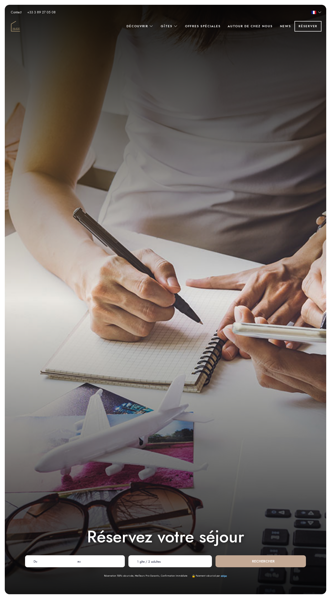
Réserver (308, 26)
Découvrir (139, 26)
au (79, 561)
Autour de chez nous (250, 26)
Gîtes (169, 26)
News (285, 26)
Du (35, 561)
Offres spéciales (203, 26)
